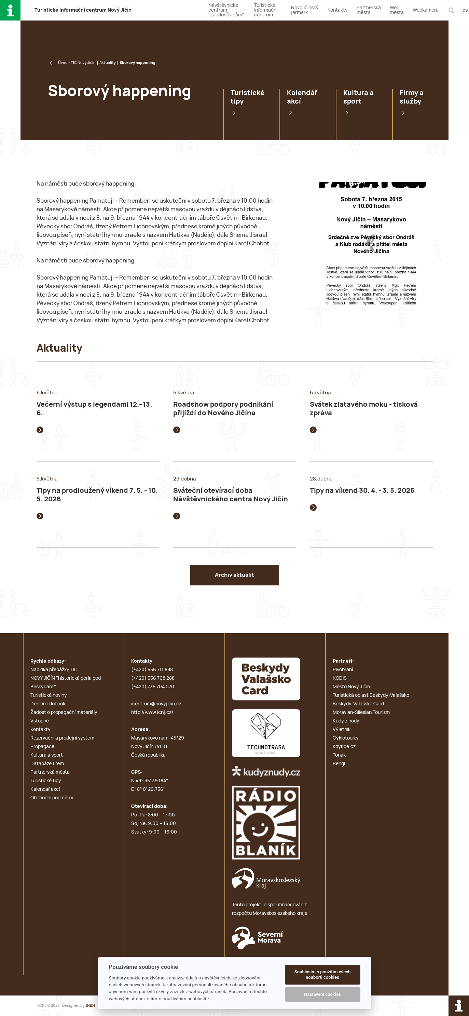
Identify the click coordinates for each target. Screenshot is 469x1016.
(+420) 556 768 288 (153, 678)
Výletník (341, 729)
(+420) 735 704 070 (152, 687)
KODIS (340, 678)
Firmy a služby (412, 97)
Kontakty (338, 10)
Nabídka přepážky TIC (54, 669)
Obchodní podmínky (51, 798)
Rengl (339, 763)
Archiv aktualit (234, 575)
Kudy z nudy (346, 721)
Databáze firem (47, 763)
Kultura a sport (358, 97)
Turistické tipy (247, 97)
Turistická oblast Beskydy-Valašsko (371, 695)
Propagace (42, 746)
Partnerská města (369, 10)
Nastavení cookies (322, 994)
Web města (397, 10)
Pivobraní (343, 669)
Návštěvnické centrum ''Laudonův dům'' (226, 10)
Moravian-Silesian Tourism (361, 712)
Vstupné (39, 721)
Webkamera (426, 10)
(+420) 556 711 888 (152, 669)
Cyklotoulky (346, 738)
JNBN (90, 1005)
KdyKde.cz (344, 746)
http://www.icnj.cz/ (152, 712)
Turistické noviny (48, 695)
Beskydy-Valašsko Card (358, 704)
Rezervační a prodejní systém (62, 738)
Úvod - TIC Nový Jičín (77, 63)
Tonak (339, 755)
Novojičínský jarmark (305, 10)
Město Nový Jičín (351, 687)
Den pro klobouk (47, 704)
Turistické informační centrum (265, 10)
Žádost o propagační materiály (63, 712)
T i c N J (83, 10)
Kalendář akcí (302, 97)
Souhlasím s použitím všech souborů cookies (322, 974)
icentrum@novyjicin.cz (156, 704)
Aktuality (107, 63)
